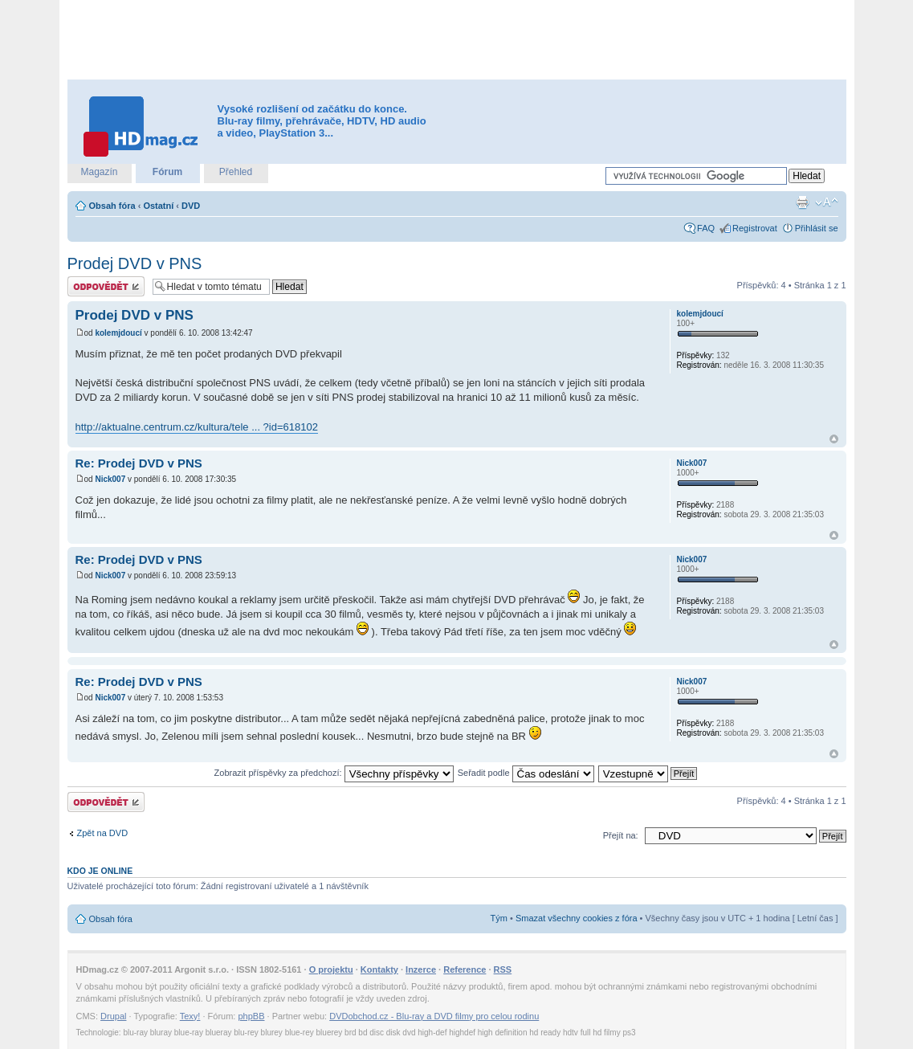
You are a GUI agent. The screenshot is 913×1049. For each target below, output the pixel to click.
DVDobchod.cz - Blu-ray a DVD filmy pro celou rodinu (434, 1016)
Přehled (235, 172)
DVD (190, 205)
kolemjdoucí (118, 333)
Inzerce (421, 969)
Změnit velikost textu (826, 202)
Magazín (98, 172)
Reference (464, 969)
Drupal (113, 1016)
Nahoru (833, 439)
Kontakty (379, 969)
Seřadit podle (526, 773)
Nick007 (110, 479)
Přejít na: (620, 835)
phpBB (251, 1016)
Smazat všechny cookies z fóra (577, 918)
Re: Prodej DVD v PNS (138, 463)
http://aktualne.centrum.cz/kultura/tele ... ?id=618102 (196, 427)
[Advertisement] (457, 40)
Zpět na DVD (102, 833)
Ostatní (158, 205)
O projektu (331, 969)
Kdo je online (100, 871)
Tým (499, 918)
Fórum (167, 172)
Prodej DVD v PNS (134, 263)
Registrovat (754, 228)
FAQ (706, 228)
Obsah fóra (112, 205)
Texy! (190, 1016)
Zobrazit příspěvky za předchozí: (334, 773)
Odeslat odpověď (106, 286)
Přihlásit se (816, 228)
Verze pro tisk (802, 202)
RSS (503, 969)
